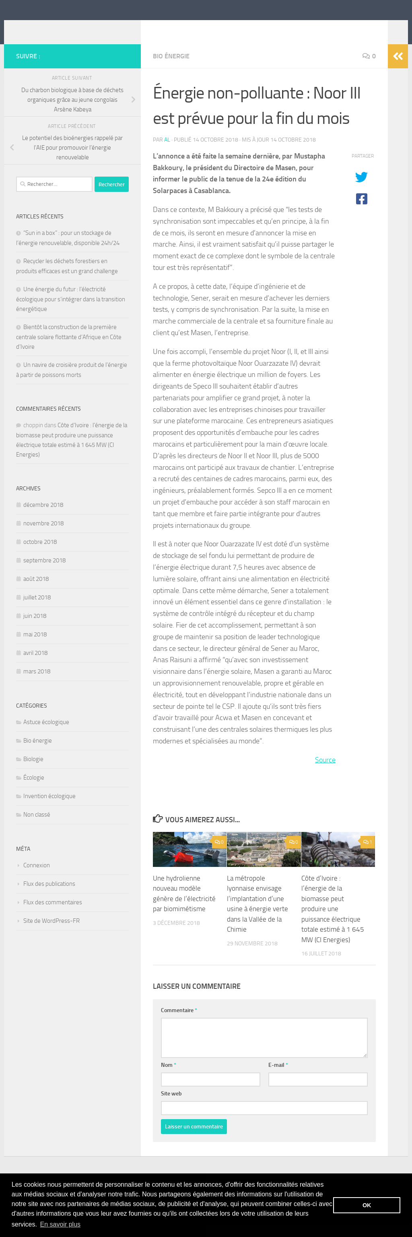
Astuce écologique (46, 734)
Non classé (36, 826)
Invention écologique (49, 808)
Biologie (33, 771)
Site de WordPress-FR (51, 932)
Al (167, 151)
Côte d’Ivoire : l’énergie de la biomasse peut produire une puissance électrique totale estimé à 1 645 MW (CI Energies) (332, 921)
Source (325, 772)
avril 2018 (35, 665)
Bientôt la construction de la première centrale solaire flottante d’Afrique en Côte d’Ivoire (69, 348)
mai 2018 (35, 646)
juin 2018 (34, 628)
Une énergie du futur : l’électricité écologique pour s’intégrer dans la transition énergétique (70, 311)
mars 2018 (36, 683)
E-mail (278, 1077)
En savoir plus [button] (60, 1224)
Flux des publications (49, 895)
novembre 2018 (43, 535)
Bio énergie (171, 68)
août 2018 (36, 591)
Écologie (33, 789)
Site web (171, 1105)
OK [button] (367, 1205)
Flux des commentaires (52, 914)
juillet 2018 (37, 609)
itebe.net (47, 28)
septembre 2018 (44, 572)
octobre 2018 (40, 554)
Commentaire (179, 1022)
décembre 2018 (43, 517)
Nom (168, 1077)
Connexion (36, 877)
